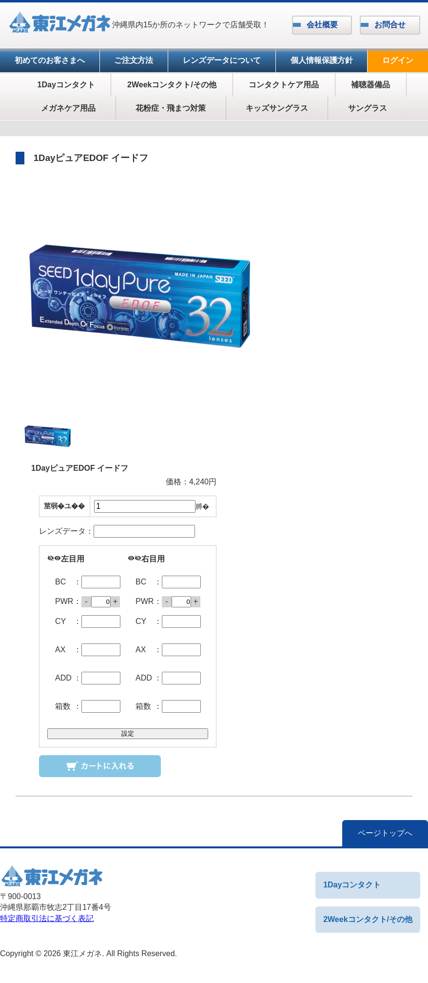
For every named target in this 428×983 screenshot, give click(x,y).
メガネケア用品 (68, 108)
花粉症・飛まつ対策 (171, 108)
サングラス (367, 108)
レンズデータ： (117, 531)
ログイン (397, 60)
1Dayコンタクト (66, 84)
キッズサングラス (277, 108)
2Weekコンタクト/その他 (171, 84)
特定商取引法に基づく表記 (47, 918)
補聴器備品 (370, 84)
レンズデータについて (222, 60)
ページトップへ (385, 833)
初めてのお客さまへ (50, 60)
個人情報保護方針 (322, 60)
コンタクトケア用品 (284, 84)
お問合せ (390, 24)
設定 (127, 733)
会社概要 (322, 24)
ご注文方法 (133, 60)
